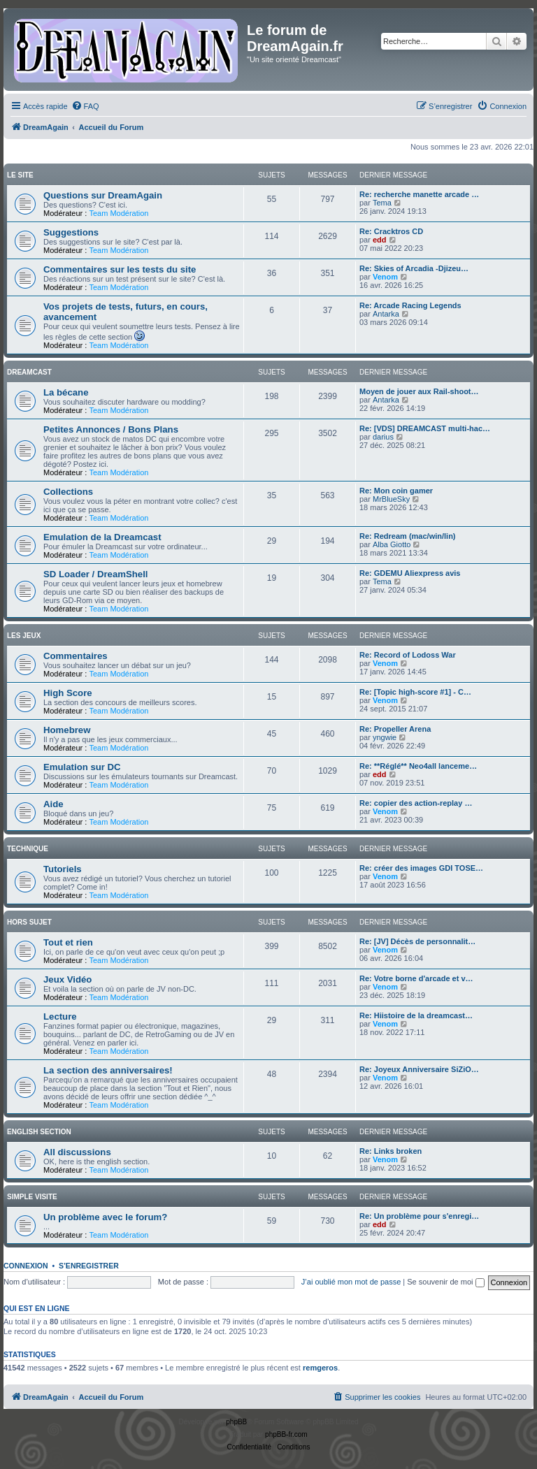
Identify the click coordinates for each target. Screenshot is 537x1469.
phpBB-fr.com (286, 1434)
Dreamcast (29, 372)
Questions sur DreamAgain (102, 195)
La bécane (66, 392)
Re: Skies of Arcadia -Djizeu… (413, 268)
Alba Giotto (391, 544)
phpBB (236, 1422)
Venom (385, 277)
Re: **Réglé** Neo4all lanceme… (418, 766)
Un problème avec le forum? (105, 1217)
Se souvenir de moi (445, 1282)
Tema (382, 202)
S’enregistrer (89, 1265)
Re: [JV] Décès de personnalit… (417, 941)
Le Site (20, 175)
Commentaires (75, 656)
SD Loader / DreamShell (95, 574)
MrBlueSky (391, 499)
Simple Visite (32, 1197)
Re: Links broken (390, 1151)
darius (383, 437)
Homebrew (66, 730)
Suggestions (71, 232)
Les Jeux (24, 635)
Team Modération (118, 213)
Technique (27, 849)
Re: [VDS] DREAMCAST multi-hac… (424, 428)
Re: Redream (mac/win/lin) (407, 536)
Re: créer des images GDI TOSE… (421, 868)
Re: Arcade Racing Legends (410, 305)
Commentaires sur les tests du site (119, 269)
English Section (39, 1132)
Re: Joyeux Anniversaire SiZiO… (419, 1069)
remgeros (320, 1367)
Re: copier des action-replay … (415, 803)
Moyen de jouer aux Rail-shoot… (419, 391)
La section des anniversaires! (108, 1070)
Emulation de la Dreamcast (102, 537)
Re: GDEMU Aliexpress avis (409, 573)
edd (380, 240)
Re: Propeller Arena (395, 729)
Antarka (386, 314)
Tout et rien (68, 942)
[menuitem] (85, 106)
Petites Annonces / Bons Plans (110, 429)
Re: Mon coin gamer (396, 490)
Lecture (60, 1016)
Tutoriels (62, 869)
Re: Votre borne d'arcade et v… (416, 978)
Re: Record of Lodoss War (407, 655)
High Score (67, 693)
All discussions (77, 1152)
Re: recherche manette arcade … (419, 194)
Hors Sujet (29, 922)
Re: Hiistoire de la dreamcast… (416, 1015)
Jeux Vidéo (67, 979)
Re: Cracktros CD (391, 231)
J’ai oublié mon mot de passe (351, 1282)
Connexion (25, 1265)
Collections (68, 491)
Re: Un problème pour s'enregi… (419, 1216)
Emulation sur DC (82, 767)
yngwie (384, 737)
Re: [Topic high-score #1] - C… (415, 692)
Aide (53, 804)
